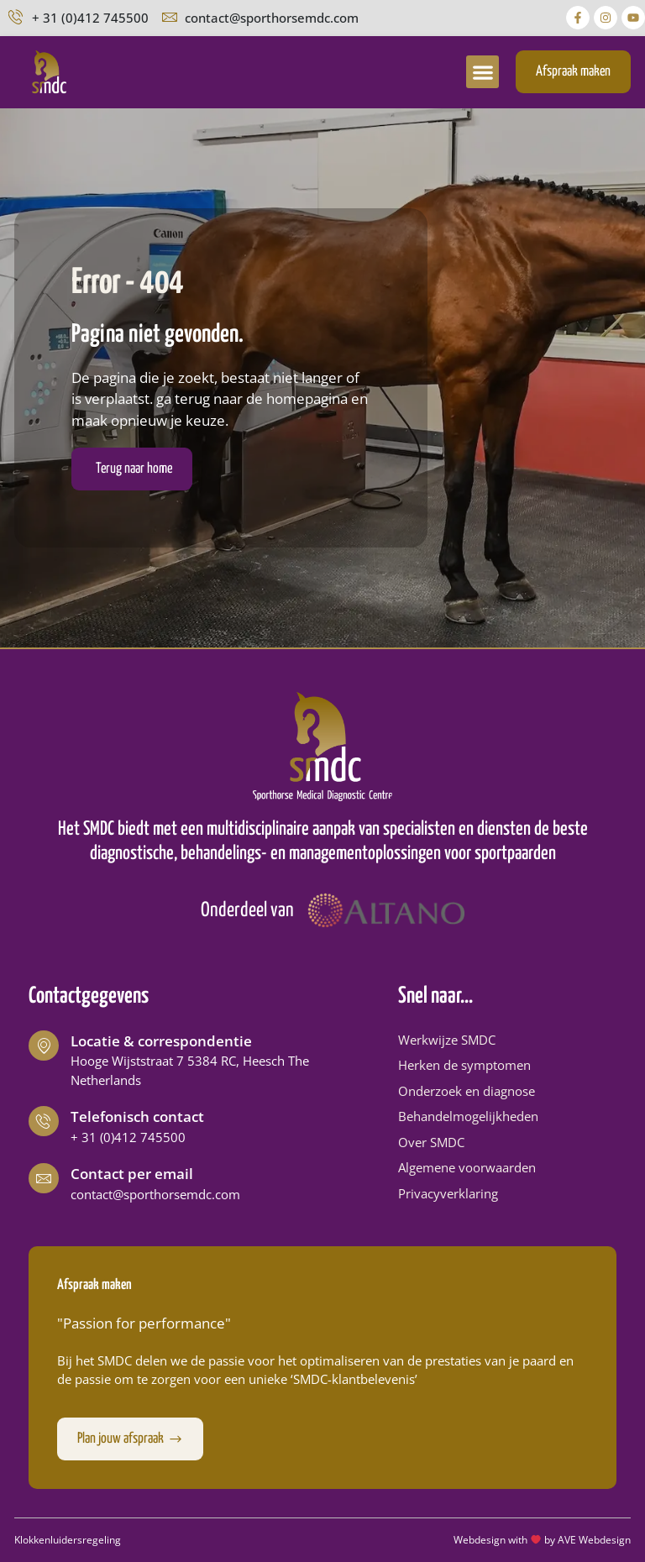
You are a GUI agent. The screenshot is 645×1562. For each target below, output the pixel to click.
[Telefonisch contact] (44, 1121)
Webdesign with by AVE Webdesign (542, 1540)
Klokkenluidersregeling (67, 1540)
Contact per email (132, 1173)
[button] (482, 71)
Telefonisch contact (137, 1116)
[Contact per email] (44, 1178)
